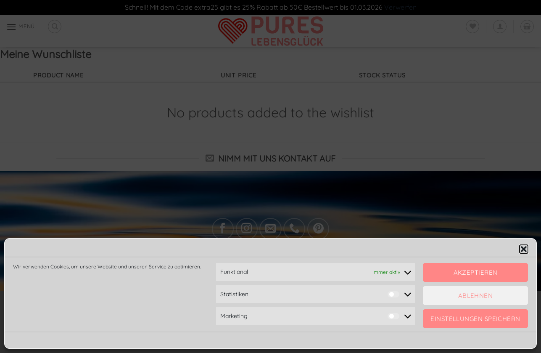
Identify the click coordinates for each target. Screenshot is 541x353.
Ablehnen (475, 296)
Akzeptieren (476, 272)
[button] (524, 249)
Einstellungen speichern (475, 319)
